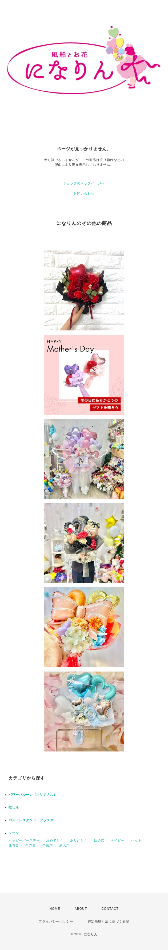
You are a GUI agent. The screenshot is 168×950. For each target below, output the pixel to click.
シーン (14, 833)
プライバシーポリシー (56, 921)
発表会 (14, 845)
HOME (54, 909)
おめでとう (54, 840)
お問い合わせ (84, 193)
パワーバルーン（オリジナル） (33, 795)
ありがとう (78, 840)
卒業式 (47, 845)
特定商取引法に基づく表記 (108, 921)
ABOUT (81, 909)
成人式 (64, 845)
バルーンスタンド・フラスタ (31, 820)
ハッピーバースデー (24, 840)
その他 (30, 845)
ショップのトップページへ (84, 183)
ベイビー (118, 840)
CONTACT (109, 909)
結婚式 (99, 840)
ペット (136, 840)
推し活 (14, 807)
